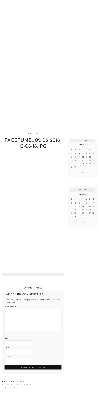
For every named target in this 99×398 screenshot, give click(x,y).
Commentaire (10, 307)
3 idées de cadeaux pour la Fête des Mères (17, 384)
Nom (7, 338)
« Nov (81, 173)
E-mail (7, 348)
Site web (8, 357)
